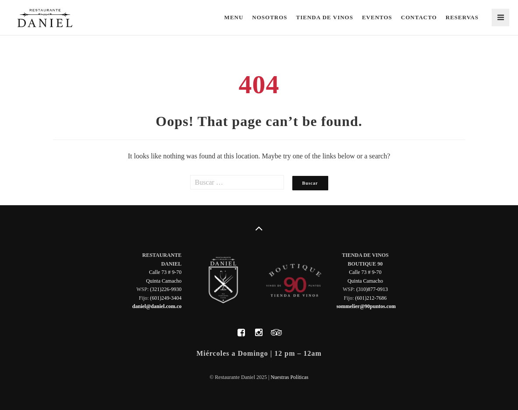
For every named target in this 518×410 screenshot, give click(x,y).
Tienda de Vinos (324, 17)
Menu (234, 17)
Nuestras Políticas (289, 377)
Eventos (377, 17)
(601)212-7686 (371, 298)
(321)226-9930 (165, 289)
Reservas (462, 17)
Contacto (419, 17)
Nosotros (269, 17)
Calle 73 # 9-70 (165, 272)
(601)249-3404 (165, 298)
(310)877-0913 (372, 289)
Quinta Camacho (163, 281)
